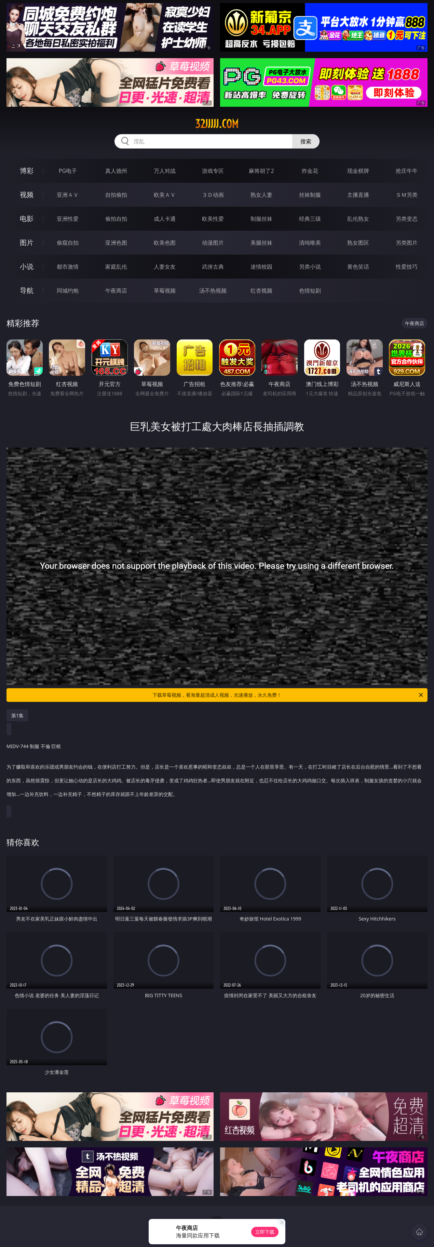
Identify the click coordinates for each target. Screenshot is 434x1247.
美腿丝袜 (261, 242)
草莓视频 (165, 290)
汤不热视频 (213, 290)
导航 (26, 290)
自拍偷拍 (116, 194)
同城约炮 (68, 290)
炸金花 (310, 171)
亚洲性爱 (68, 218)
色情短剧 (310, 290)
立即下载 (264, 1232)
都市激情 (68, 266)
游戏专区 (213, 171)
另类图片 (407, 242)
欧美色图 (165, 242)
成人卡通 (165, 218)
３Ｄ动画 (213, 194)
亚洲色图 (116, 242)
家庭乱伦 (116, 266)
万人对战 (165, 171)
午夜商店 (116, 290)
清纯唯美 (310, 242)
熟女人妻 (261, 194)
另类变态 (407, 218)
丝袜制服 (310, 194)
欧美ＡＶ (165, 194)
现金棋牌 (358, 171)
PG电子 (68, 171)
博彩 (26, 170)
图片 (26, 242)
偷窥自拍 (68, 242)
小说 (26, 266)
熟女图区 (358, 242)
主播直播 (358, 194)
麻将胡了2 (261, 171)
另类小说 (310, 266)
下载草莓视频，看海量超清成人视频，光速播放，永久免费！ (288, 695)
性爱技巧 (407, 266)
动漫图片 (213, 242)
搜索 (305, 141)
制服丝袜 (261, 218)
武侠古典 (213, 266)
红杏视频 (261, 290)
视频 (26, 194)
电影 (26, 218)
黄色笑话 (358, 266)
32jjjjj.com (217, 124)
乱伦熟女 (358, 218)
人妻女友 (165, 266)
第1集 (17, 715)
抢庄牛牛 (407, 171)
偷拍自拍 (116, 218)
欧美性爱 (213, 218)
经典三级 (310, 218)
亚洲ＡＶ (68, 194)
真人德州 (116, 171)
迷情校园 (261, 266)
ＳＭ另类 (407, 194)
